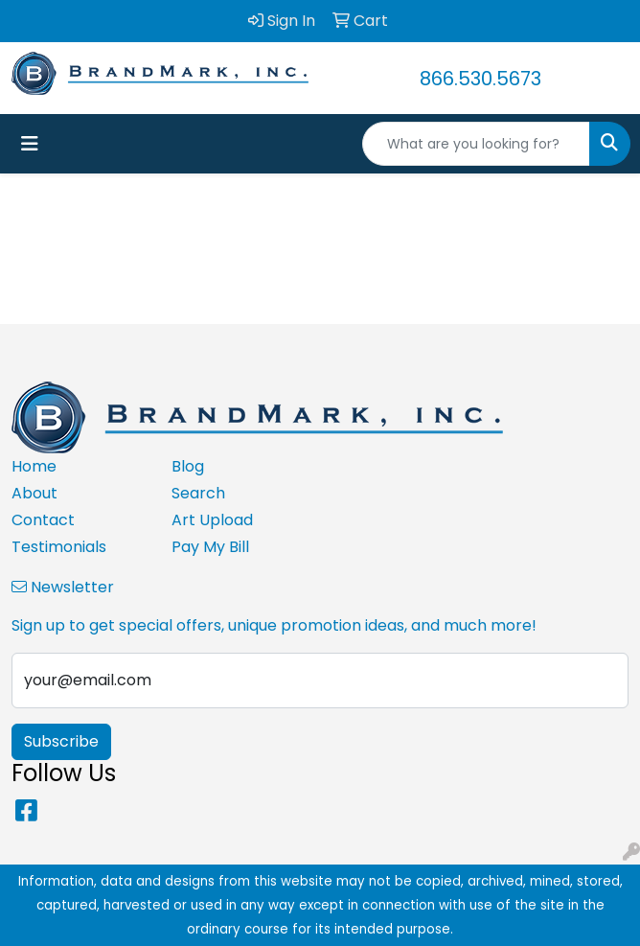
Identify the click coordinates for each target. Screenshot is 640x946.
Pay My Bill (210, 547)
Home (34, 466)
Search (198, 493)
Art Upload (212, 520)
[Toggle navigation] (30, 143)
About (34, 493)
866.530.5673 (480, 78)
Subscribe (61, 741)
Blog (187, 466)
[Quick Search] (476, 144)
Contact (43, 520)
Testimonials (58, 547)
